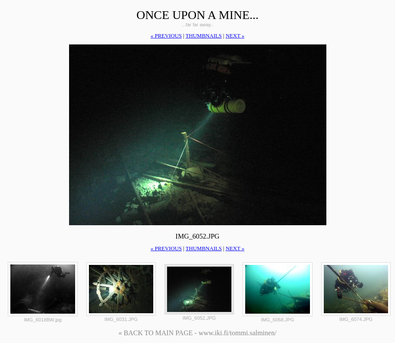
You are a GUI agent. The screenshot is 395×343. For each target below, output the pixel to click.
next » (235, 36)
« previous (166, 36)
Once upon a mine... (197, 15)
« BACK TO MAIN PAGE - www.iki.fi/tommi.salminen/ (197, 333)
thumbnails (204, 36)
